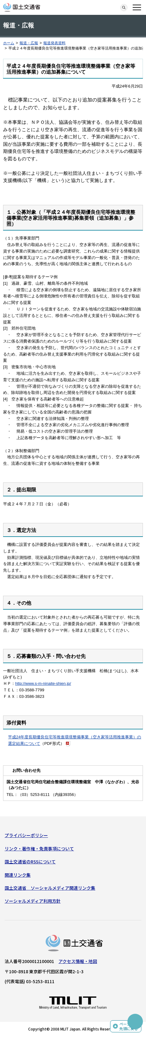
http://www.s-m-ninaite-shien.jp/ (43, 683)
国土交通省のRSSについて (30, 861)
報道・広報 (28, 43)
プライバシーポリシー (26, 835)
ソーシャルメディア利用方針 (33, 901)
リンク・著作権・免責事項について (39, 848)
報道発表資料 (54, 43)
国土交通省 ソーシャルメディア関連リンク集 (50, 888)
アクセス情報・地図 (77, 961)
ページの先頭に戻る (128, 1026)
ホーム (8, 43)
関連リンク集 (18, 875)
